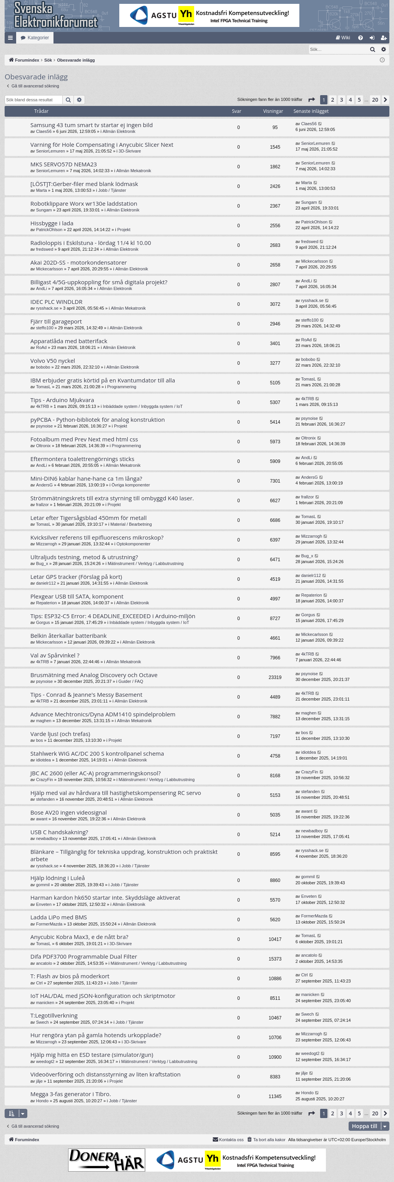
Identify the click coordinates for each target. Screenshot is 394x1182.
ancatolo (44, 963)
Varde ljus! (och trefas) (60, 734)
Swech (42, 1022)
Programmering (121, 387)
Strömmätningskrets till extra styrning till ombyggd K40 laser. (112, 498)
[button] (311, 100)
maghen (44, 721)
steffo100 (44, 328)
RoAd (41, 347)
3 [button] (341, 100)
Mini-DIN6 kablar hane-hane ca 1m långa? (86, 479)
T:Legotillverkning (54, 1015)
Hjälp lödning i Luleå (57, 878)
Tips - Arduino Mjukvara (62, 400)
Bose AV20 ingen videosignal (68, 813)
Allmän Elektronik (119, 131)
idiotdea (43, 760)
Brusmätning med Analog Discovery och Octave (93, 675)
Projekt (123, 230)
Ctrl (39, 983)
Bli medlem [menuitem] (385, 39)
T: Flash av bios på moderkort (69, 976)
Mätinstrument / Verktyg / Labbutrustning (146, 564)
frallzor (42, 505)
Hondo (42, 1101)
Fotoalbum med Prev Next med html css (84, 439)
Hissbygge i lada (51, 223)
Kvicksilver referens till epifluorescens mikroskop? (97, 538)
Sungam (44, 210)
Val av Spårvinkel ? (55, 655)
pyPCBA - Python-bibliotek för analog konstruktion (97, 420)
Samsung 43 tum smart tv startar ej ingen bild (91, 125)
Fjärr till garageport (56, 321)
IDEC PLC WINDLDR (56, 302)
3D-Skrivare (130, 151)
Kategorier (38, 37)
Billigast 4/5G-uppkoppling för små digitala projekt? (98, 282)
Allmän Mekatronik (133, 171)
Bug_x (42, 564)
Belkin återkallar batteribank (68, 636)
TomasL (43, 387)
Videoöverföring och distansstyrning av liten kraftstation (105, 1074)
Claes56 (44, 131)
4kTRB (42, 406)
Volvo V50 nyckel (52, 361)
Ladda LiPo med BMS (58, 917)
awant (41, 819)
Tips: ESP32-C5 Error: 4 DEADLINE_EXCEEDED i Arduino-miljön (112, 616)
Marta (41, 190)
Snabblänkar (12, 39)
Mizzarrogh (46, 544)
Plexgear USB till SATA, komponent (77, 596)
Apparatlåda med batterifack (68, 341)
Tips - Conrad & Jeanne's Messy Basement (86, 695)
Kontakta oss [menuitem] (228, 1139)
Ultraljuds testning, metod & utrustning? (84, 557)
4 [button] (350, 100)
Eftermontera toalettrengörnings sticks (82, 459)
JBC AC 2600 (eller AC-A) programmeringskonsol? (95, 773)
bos (39, 740)
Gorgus (43, 622)
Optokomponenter (133, 544)
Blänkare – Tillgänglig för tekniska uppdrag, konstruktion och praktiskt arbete (124, 855)
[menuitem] (343, 38)
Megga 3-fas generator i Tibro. (70, 1094)
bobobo (43, 367)
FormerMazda (49, 924)
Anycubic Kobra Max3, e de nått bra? (79, 937)
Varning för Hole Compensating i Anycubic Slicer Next (102, 145)
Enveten (44, 904)
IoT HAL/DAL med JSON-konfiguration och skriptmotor (102, 996)
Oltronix (43, 446)
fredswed (44, 249)
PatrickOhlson (49, 230)
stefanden (45, 799)
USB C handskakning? (59, 832)
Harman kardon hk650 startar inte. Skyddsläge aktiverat (105, 898)
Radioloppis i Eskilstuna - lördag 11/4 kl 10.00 (90, 243)
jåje (39, 1081)
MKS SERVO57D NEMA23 (63, 164)
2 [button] (332, 100)
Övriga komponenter (131, 485)
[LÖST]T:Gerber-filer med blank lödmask (84, 184)
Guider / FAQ (131, 681)
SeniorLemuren (50, 151)
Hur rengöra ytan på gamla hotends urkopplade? (95, 1035)
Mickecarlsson (49, 269)
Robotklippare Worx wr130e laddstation (83, 204)
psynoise (44, 426)
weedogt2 (45, 1062)
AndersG (44, 485)
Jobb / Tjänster (112, 190)
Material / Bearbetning (131, 524)
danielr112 (46, 583)
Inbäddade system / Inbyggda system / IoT (142, 406)
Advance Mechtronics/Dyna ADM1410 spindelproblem (102, 714)
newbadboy (47, 839)
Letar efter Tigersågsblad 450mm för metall (88, 518)
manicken (45, 1003)
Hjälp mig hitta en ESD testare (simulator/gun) (91, 1055)
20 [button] (375, 100)
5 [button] (359, 100)
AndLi (41, 289)
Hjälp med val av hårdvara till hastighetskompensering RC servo (115, 793)
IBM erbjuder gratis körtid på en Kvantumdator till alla (102, 380)
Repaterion (46, 603)
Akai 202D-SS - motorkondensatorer (78, 263)
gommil (43, 885)
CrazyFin (44, 780)
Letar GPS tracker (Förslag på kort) (76, 577)
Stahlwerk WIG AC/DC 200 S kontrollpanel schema (97, 754)
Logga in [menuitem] (374, 39)
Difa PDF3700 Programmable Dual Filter (83, 957)
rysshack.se (47, 308)
